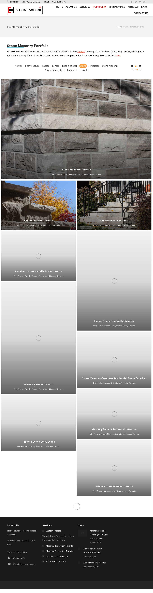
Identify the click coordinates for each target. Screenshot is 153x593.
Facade (45, 65)
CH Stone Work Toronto (38, 220)
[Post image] (82, 533)
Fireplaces (94, 65)
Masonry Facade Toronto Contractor (114, 429)
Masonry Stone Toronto (38, 384)
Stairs (83, 65)
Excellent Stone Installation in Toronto (38, 271)
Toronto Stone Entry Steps (38, 441)
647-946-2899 (18, 558)
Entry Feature (32, 65)
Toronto (83, 70)
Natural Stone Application (94, 562)
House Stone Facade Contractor (114, 321)
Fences (55, 65)
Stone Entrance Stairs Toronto (114, 486)
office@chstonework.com (23, 564)
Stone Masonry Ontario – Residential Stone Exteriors (114, 378)
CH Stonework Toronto (114, 220)
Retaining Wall (69, 65)
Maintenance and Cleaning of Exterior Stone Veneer (99, 534)
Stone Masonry (110, 65)
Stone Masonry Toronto (76, 169)
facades (81, 51)
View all (18, 65)
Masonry (72, 70)
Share (118, 55)
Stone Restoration (54, 70)
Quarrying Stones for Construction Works (92, 550)
